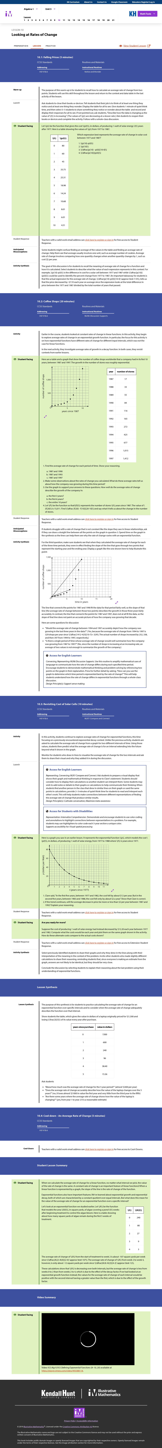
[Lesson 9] (55, 20)
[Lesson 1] (24, 20)
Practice (51, 46)
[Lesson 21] (113, 20)
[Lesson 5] (39, 20)
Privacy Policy (70, 1421)
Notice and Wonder (93, 72)
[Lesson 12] (68, 20)
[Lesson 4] (36, 20)
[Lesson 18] (98, 20)
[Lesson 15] (83, 20)
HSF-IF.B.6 (43, 72)
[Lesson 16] (88, 20)
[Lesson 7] (47, 20)
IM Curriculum (73, 2)
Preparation (21, 46)
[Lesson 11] (63, 20)
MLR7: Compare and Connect (97, 718)
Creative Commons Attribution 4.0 (77, 1426)
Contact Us (102, 2)
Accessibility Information (87, 1421)
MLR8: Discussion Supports (96, 316)
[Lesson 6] (43, 20)
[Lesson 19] (103, 20)
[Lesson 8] (51, 20)
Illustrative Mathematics (33, 1426)
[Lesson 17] (93, 20)
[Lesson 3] (32, 20)
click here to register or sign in (99, 239)
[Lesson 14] (78, 20)
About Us (88, 2)
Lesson (37, 46)
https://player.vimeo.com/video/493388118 (62, 1370)
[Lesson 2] (28, 20)
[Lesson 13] (73, 20)
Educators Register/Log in (143, 2)
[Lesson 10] (59, 20)
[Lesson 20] (108, 20)
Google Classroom (119, 2)
